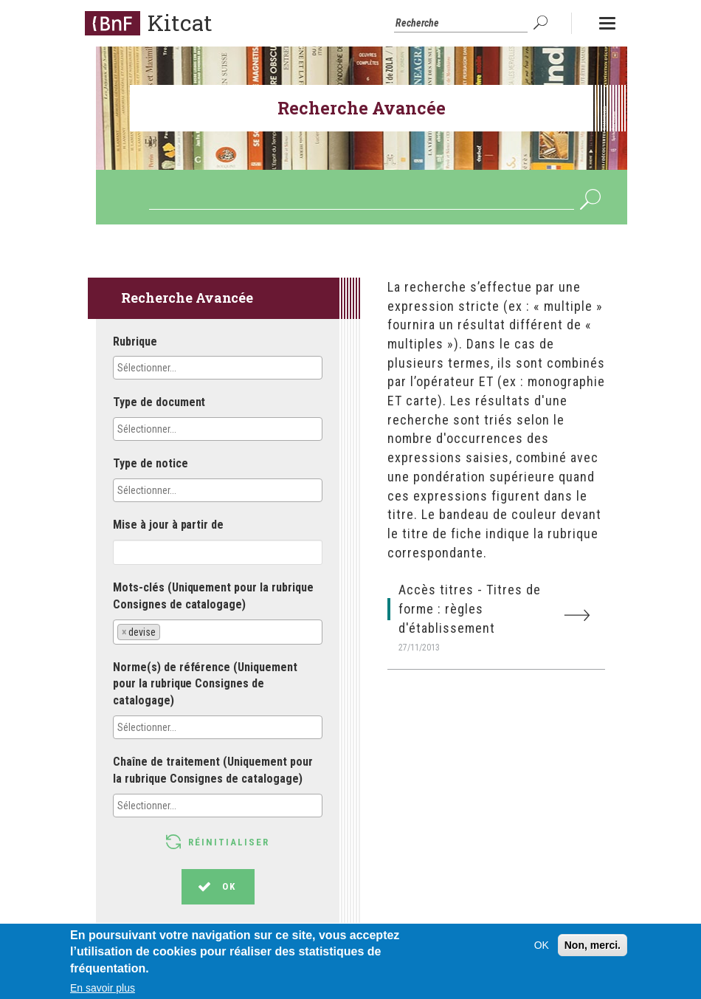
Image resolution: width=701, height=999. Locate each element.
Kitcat (180, 22)
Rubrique (135, 341)
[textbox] (182, 367)
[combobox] (217, 368)
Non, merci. (592, 952)
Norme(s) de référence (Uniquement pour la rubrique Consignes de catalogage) (205, 684)
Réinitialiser (228, 842)
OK (542, 23)
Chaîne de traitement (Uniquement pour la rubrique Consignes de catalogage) (213, 770)
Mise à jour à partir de (168, 525)
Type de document (159, 402)
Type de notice (150, 463)
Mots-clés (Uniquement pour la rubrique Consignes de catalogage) (213, 595)
